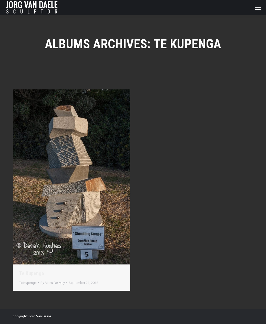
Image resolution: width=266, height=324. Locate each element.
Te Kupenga (31, 273)
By (52, 283)
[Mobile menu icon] (258, 8)
